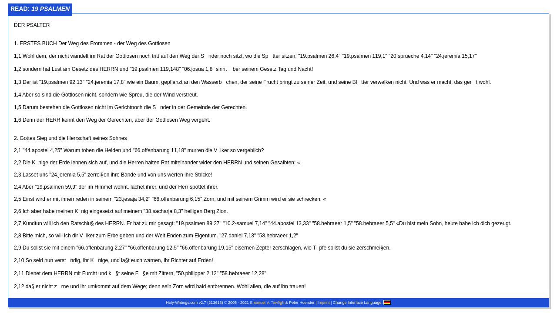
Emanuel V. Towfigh (267, 302)
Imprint (324, 302)
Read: (40, 8)
